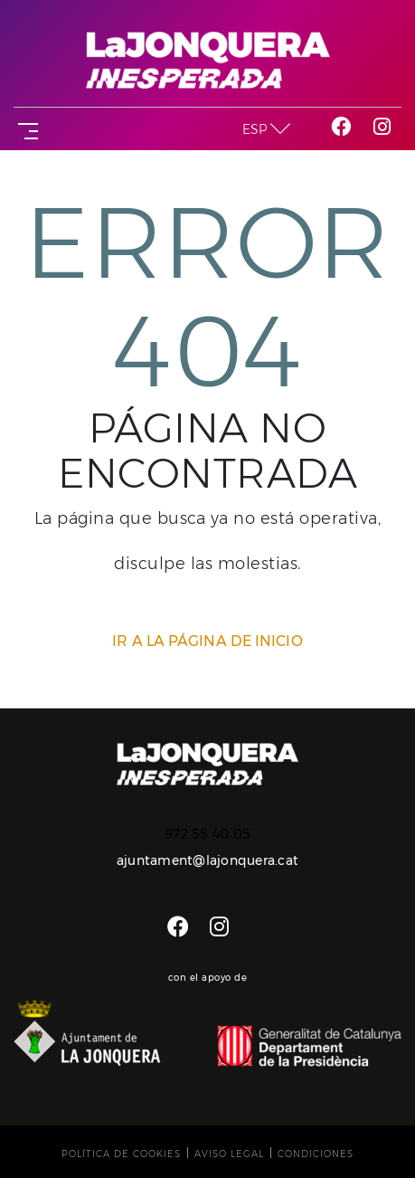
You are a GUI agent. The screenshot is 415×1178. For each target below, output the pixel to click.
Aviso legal (229, 1154)
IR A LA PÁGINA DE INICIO (207, 641)
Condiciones (316, 1154)
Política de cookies (121, 1154)
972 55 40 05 (207, 834)
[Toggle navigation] (24, 129)
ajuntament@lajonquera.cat (207, 860)
